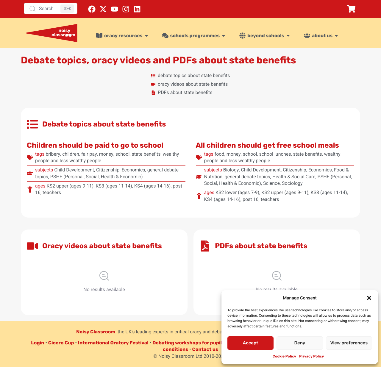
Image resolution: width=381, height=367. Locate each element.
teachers (52, 192)
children (70, 154)
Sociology (292, 183)
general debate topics (247, 176)
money (106, 154)
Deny (299, 343)
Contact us (205, 349)
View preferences (349, 343)
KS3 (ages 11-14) (114, 186)
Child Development (74, 170)
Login (37, 343)
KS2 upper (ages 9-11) (69, 186)
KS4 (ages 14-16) (152, 186)
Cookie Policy (284, 356)
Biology (231, 170)
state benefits (146, 154)
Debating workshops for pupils (188, 343)
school (122, 154)
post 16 (251, 199)
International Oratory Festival (113, 343)
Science (271, 183)
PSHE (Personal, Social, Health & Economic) (96, 176)
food (219, 154)
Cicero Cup (61, 343)
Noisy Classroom (95, 332)
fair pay (89, 154)
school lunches (275, 154)
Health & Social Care (294, 176)
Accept (250, 343)
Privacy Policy (311, 356)
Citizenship (108, 170)
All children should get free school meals (267, 145)
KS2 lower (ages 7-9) (237, 192)
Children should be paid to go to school (95, 145)
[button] (369, 298)
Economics (133, 170)
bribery (53, 154)
